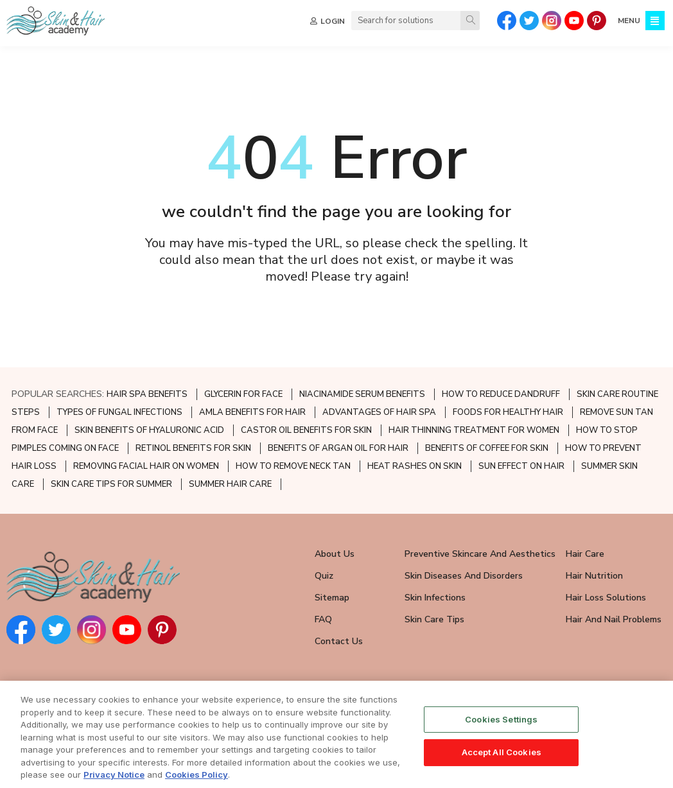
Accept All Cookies (501, 756)
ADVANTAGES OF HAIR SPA (379, 412)
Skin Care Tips (434, 619)
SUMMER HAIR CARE (230, 484)
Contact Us (339, 641)
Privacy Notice (113, 779)
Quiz (324, 576)
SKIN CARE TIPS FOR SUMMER (111, 484)
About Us (334, 554)
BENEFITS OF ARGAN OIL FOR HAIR (338, 448)
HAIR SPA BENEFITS (147, 394)
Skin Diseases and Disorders (464, 576)
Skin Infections (435, 597)
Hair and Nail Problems (613, 619)
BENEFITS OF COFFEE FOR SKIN (486, 448)
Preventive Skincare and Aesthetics (480, 554)
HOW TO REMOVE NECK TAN (293, 466)
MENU (629, 20)
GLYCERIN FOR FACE (243, 394)
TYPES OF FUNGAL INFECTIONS (119, 412)
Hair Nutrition (594, 576)
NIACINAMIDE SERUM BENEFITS (362, 394)
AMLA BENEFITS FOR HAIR (252, 412)
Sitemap (332, 597)
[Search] (470, 20)
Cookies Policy (196, 779)
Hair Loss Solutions (606, 597)
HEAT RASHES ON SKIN (414, 466)
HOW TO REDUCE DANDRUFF (501, 394)
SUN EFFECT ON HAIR (521, 466)
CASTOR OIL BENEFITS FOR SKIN (306, 430)
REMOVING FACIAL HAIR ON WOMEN (146, 466)
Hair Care (585, 554)
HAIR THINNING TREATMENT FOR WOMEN (474, 430)
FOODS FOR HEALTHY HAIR (508, 412)
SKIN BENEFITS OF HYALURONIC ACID (149, 430)
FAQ (323, 619)
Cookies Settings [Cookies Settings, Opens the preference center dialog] (501, 723)
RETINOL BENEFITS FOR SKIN (193, 448)
